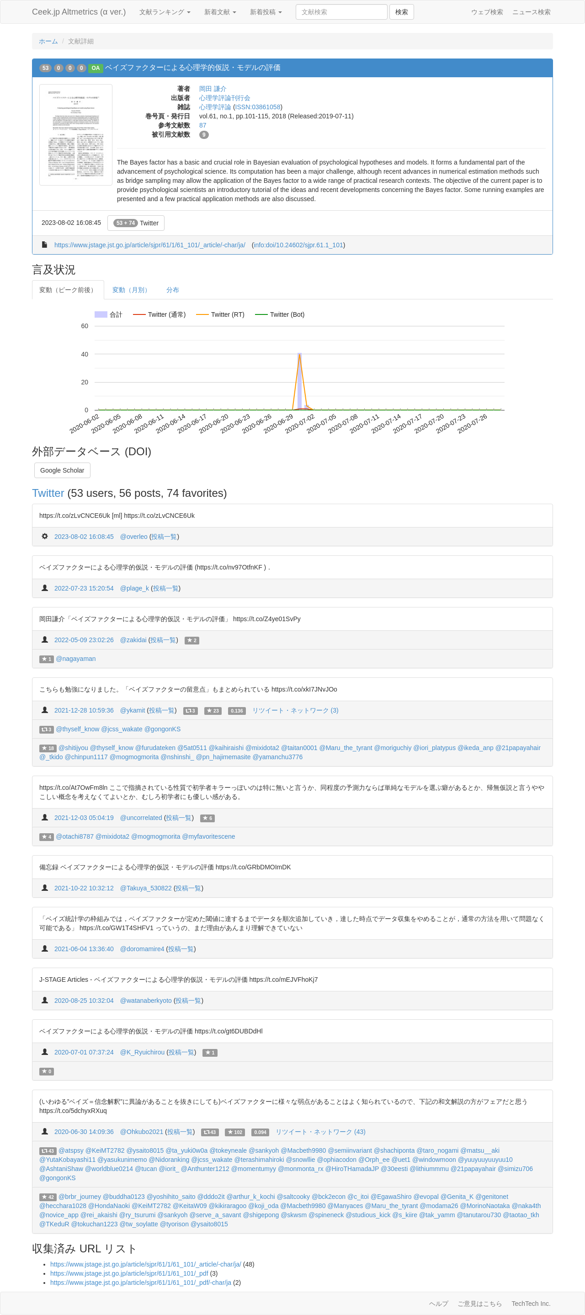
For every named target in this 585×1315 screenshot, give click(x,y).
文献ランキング (165, 12)
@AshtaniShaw (61, 1168)
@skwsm (294, 1215)
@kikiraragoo (228, 1205)
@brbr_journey (79, 1196)
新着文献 (220, 12)
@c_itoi (358, 1196)
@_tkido (51, 757)
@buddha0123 (124, 1196)
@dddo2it (210, 1196)
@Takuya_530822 (146, 888)
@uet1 (401, 1159)
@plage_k (134, 588)
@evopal (425, 1196)
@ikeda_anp (475, 747)
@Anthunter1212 (205, 1168)
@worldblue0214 (109, 1168)
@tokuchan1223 (94, 1224)
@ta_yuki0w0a (186, 1150)
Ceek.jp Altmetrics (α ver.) (79, 11)
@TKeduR (54, 1224)
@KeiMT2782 (105, 1150)
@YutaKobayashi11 (67, 1159)
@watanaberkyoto (146, 1000)
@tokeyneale (228, 1150)
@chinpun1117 (85, 757)
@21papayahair (518, 747)
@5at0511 (192, 747)
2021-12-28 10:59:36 (84, 710)
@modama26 (439, 1205)
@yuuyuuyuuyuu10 (485, 1159)
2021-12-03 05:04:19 (84, 817)
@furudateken (155, 747)
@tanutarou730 (479, 1215)
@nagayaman (76, 658)
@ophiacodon (336, 1159)
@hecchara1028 (62, 1205)
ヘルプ (438, 1303)
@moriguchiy (393, 747)
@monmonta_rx (301, 1168)
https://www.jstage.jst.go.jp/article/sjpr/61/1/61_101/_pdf (129, 1273)
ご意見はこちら (479, 1303)
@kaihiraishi (226, 747)
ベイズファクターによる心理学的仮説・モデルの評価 (193, 67)
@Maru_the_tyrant (345, 747)
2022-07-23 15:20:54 (84, 588)
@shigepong (261, 1215)
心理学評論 (215, 107)
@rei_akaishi (98, 1215)
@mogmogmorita (134, 757)
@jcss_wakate (121, 729)
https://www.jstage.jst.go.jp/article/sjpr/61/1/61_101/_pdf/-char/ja (140, 1282)
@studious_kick (368, 1215)
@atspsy (71, 1150)
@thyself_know (77, 729)
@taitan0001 (299, 747)
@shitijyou (73, 747)
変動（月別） (131, 289)
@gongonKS (162, 729)
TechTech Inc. (531, 1303)
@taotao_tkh (521, 1215)
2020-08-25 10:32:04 (84, 1000)
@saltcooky (293, 1196)
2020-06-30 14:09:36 (84, 1131)
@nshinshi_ (177, 757)
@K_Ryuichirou (142, 1052)
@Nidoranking (169, 1159)
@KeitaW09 (190, 1205)
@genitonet (491, 1196)
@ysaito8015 (145, 1150)
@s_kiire (404, 1215)
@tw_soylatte (139, 1224)
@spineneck (326, 1215)
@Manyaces (345, 1205)
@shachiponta (394, 1150)
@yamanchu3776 (277, 757)
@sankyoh (264, 1150)
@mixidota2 (262, 747)
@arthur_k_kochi (251, 1196)
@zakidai (133, 640)
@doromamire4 (142, 949)
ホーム (48, 41)
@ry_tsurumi (137, 1215)
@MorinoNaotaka (485, 1205)
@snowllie (300, 1159)
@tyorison (174, 1224)
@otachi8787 (75, 836)
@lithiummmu (429, 1168)
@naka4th (526, 1205)
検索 (401, 12)
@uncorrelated (141, 817)
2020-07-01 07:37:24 (84, 1052)
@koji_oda (263, 1205)
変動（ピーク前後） (68, 289)
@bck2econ (329, 1196)
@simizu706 (515, 1168)
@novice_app (59, 1215)
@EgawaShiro (391, 1196)
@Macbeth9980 (303, 1150)
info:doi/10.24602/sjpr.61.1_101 (298, 245)
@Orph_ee (374, 1159)
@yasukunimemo (122, 1159)
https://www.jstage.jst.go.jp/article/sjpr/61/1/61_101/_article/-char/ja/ (149, 245)
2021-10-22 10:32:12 (84, 888)
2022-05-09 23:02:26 (84, 640)
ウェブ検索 (487, 12)
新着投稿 (266, 12)
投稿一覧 (164, 536)
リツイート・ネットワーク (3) (295, 710)
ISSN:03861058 (258, 107)
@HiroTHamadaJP (352, 1168)
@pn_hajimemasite (223, 757)
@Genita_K (457, 1196)
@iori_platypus (434, 747)
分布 (172, 289)
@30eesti (394, 1168)
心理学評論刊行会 (224, 97)
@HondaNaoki (109, 1205)
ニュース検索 (531, 12)
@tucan (146, 1168)
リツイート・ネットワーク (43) (321, 1131)
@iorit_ (169, 1168)
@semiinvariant (350, 1150)
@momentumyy (253, 1168)
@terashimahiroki (259, 1159)
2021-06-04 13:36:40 (84, 949)
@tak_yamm (437, 1215)
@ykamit (132, 710)
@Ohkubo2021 (141, 1131)
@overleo (134, 536)
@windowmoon (434, 1159)
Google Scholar (62, 470)
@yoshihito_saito (171, 1196)
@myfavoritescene (208, 836)
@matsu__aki (480, 1150)
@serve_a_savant (215, 1215)
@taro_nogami (437, 1150)
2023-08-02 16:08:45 (84, 536)
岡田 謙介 (213, 88)
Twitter (136, 223)
